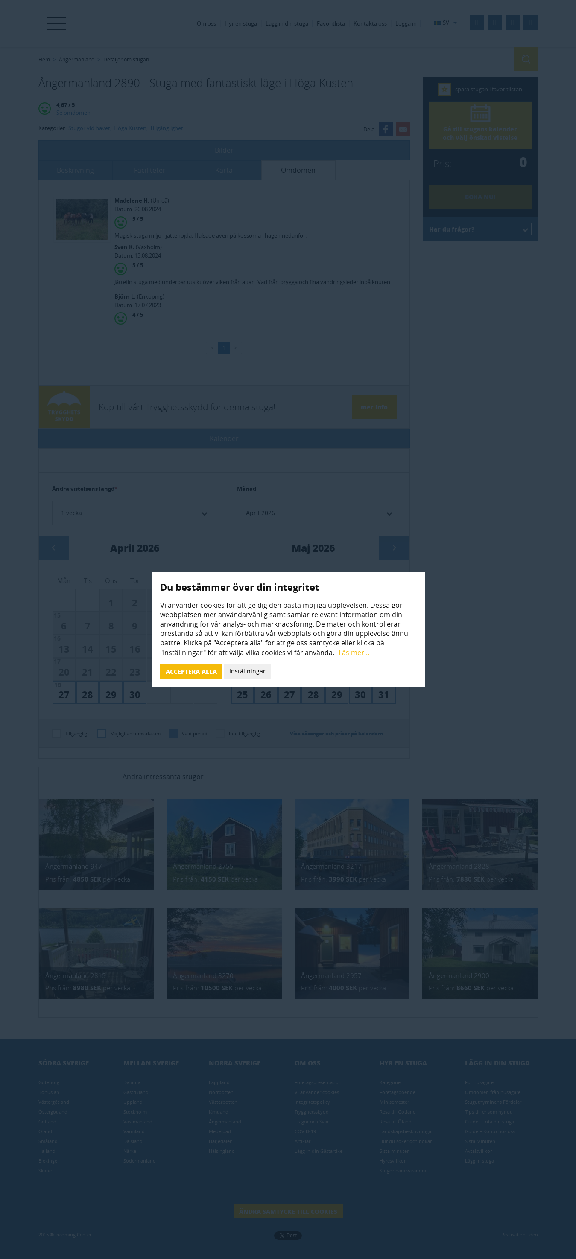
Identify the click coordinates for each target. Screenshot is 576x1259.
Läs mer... (354, 652)
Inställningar (247, 671)
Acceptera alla (191, 671)
